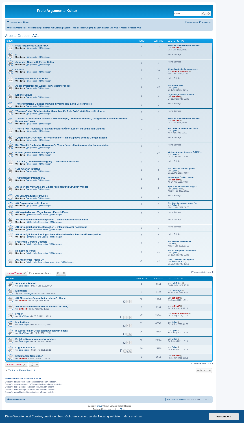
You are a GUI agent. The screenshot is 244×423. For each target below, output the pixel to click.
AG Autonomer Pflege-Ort (29, 259)
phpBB (99, 406)
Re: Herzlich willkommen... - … (182, 241)
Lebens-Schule (23, 94)
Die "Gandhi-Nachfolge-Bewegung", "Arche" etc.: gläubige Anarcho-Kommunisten (61, 145)
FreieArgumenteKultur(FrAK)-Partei (35, 152)
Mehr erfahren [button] (132, 416)
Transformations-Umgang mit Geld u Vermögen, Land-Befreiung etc (53, 103)
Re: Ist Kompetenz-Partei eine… (183, 250)
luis (173, 244)
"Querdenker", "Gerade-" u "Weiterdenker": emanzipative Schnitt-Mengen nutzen (61, 137)
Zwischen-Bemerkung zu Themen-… (185, 45)
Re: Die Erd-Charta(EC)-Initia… (182, 168)
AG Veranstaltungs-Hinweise (31, 195)
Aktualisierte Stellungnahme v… (183, 69)
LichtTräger (24, 286)
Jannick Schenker (180, 71)
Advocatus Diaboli (25, 283)
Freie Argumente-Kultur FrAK (31, 45)
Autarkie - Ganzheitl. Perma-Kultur (34, 62)
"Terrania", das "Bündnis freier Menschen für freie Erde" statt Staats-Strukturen (60, 111)
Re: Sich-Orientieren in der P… (182, 203)
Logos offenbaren (25, 347)
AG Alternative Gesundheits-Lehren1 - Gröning (41, 306)
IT (16, 54)
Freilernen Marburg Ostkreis (31, 241)
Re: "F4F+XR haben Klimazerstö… (184, 128)
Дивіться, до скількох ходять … (183, 186)
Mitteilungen (44, 48)
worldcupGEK (178, 262)
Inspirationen (22, 322)
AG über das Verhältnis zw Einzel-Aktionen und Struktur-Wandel (51, 186)
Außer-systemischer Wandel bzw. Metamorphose (43, 85)
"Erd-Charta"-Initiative (27, 168)
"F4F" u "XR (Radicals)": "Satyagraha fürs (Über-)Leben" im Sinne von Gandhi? (60, 128)
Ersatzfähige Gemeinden (29, 356)
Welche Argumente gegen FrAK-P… (185, 152)
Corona (19, 69)
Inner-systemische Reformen (31, 78)
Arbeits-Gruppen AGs (22, 36)
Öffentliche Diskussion (37, 215)
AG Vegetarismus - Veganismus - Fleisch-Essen (42, 212)
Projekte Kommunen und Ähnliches (35, 339)
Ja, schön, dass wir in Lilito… (182, 94)
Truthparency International (30, 177)
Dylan (174, 88)
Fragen (19, 313)
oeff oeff (176, 47)
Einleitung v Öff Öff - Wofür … (182, 177)
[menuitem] (26, 22)
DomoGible (177, 189)
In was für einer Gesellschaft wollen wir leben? (41, 330)
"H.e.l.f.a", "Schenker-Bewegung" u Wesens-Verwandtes (47, 161)
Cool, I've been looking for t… (182, 259)
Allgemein (31, 48)
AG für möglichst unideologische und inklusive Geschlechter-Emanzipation (58, 234)
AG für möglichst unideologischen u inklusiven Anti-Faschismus (51, 219)
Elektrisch (21, 290)
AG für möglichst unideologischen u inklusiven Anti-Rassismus (51, 227)
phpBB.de (121, 409)
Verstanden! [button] (223, 416)
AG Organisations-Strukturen (31, 203)
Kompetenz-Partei (25, 250)
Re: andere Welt (175, 85)
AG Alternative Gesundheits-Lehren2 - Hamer (40, 298)
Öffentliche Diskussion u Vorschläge (43, 262)
